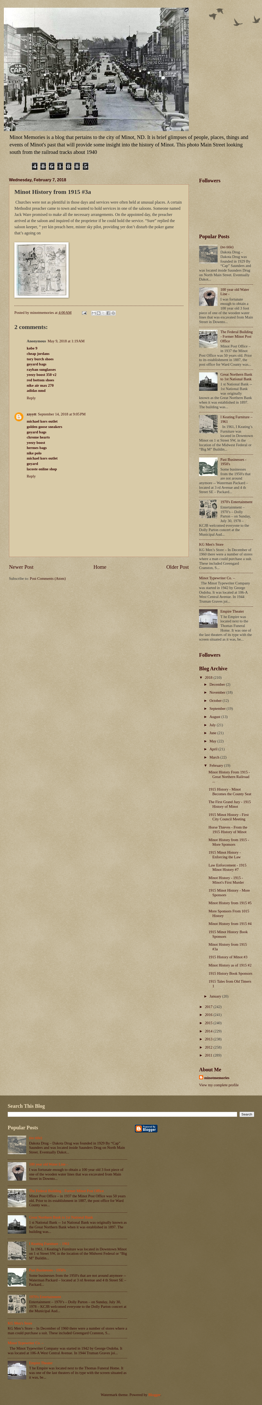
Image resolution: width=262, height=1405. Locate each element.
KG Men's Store (211, 544)
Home (99, 567)
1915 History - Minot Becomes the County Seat (230, 791)
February (216, 765)
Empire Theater (232, 611)
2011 (209, 1055)
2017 (209, 1007)
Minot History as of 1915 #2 (230, 965)
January (215, 996)
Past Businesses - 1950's (47, 1270)
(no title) (226, 247)
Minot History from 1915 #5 (230, 903)
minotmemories (216, 1078)
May (213, 741)
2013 (209, 1039)
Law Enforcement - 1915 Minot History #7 (228, 867)
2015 (209, 1023)
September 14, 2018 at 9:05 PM (62, 414)
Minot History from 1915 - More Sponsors (229, 842)
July (213, 725)
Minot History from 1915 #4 (230, 924)
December (217, 684)
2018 (209, 677)
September (218, 708)
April (213, 749)
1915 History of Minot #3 (228, 957)
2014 (209, 1031)
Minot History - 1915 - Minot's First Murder (226, 880)
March (214, 757)
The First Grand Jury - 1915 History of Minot (230, 804)
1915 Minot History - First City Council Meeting (229, 817)
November (217, 692)
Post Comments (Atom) (48, 578)
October (215, 701)
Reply (31, 398)
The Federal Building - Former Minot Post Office (236, 336)
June (213, 733)
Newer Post (21, 567)
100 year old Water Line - (48, 1164)
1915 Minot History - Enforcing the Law (225, 854)
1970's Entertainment (236, 502)
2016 (209, 1015)
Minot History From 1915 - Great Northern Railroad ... (229, 776)
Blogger (154, 1395)
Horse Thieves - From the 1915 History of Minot (228, 829)
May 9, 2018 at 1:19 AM (66, 341)
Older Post (177, 567)
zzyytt (31, 414)
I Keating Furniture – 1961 (49, 1244)
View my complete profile (219, 1085)
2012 (209, 1047)
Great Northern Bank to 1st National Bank (236, 376)
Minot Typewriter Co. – (217, 578)
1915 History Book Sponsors (230, 973)
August (215, 717)
